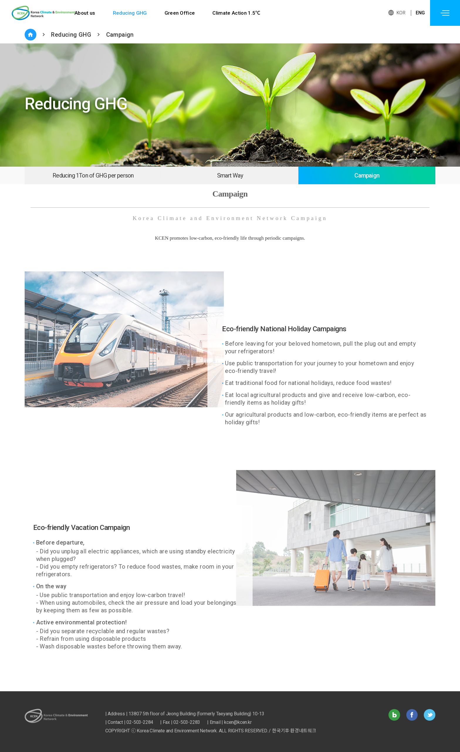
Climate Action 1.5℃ (237, 13)
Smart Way (230, 175)
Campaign (120, 34)
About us (85, 13)
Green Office (180, 13)
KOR (401, 13)
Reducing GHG (130, 13)
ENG (420, 13)
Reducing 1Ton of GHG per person (93, 175)
